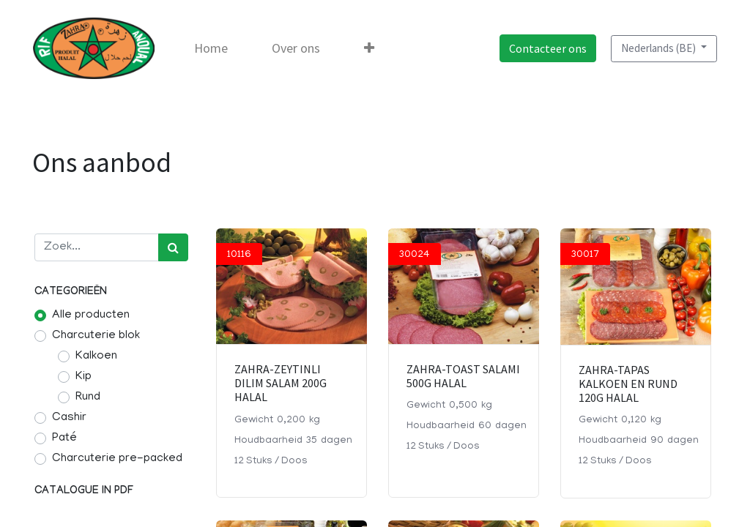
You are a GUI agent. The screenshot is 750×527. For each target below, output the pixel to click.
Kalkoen (96, 356)
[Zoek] (173, 247)
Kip (83, 377)
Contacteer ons (546, 48)
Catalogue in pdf (83, 491)
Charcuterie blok (96, 336)
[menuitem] (212, 48)
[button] (371, 48)
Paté (64, 438)
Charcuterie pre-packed (117, 459)
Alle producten (91, 315)
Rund (87, 397)
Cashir (69, 418)
